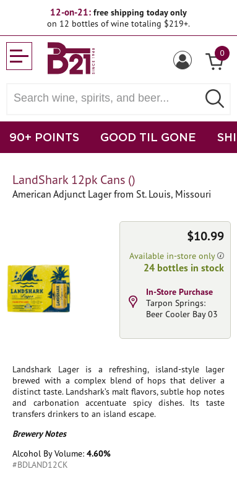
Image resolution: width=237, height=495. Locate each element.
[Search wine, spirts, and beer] (106, 98)
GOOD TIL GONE (148, 137)
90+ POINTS (44, 137)
